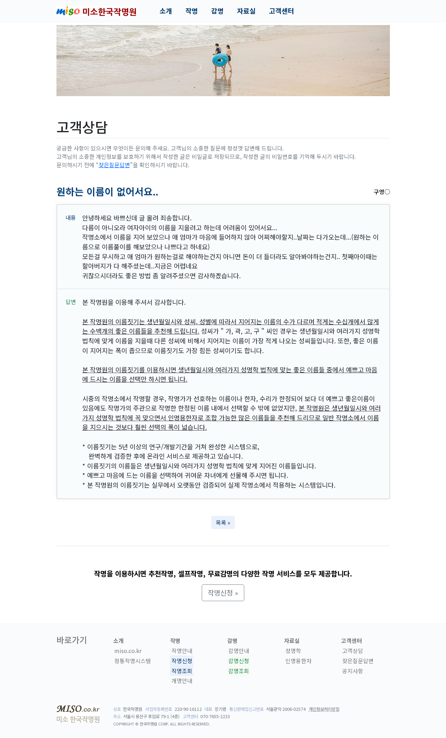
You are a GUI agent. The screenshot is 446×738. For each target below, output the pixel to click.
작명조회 (181, 671)
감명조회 (238, 671)
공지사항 (352, 671)
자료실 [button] (246, 11)
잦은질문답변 (114, 165)
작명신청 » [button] (223, 593)
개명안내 (181, 681)
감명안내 (238, 650)
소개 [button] (166, 11)
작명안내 (181, 650)
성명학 (293, 650)
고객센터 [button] (281, 11)
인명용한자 (298, 661)
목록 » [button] (223, 522)
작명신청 (181, 661)
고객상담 (352, 650)
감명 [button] (217, 11)
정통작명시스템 (132, 661)
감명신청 (238, 661)
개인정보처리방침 (324, 709)
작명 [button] (191, 11)
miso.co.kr (127, 650)
